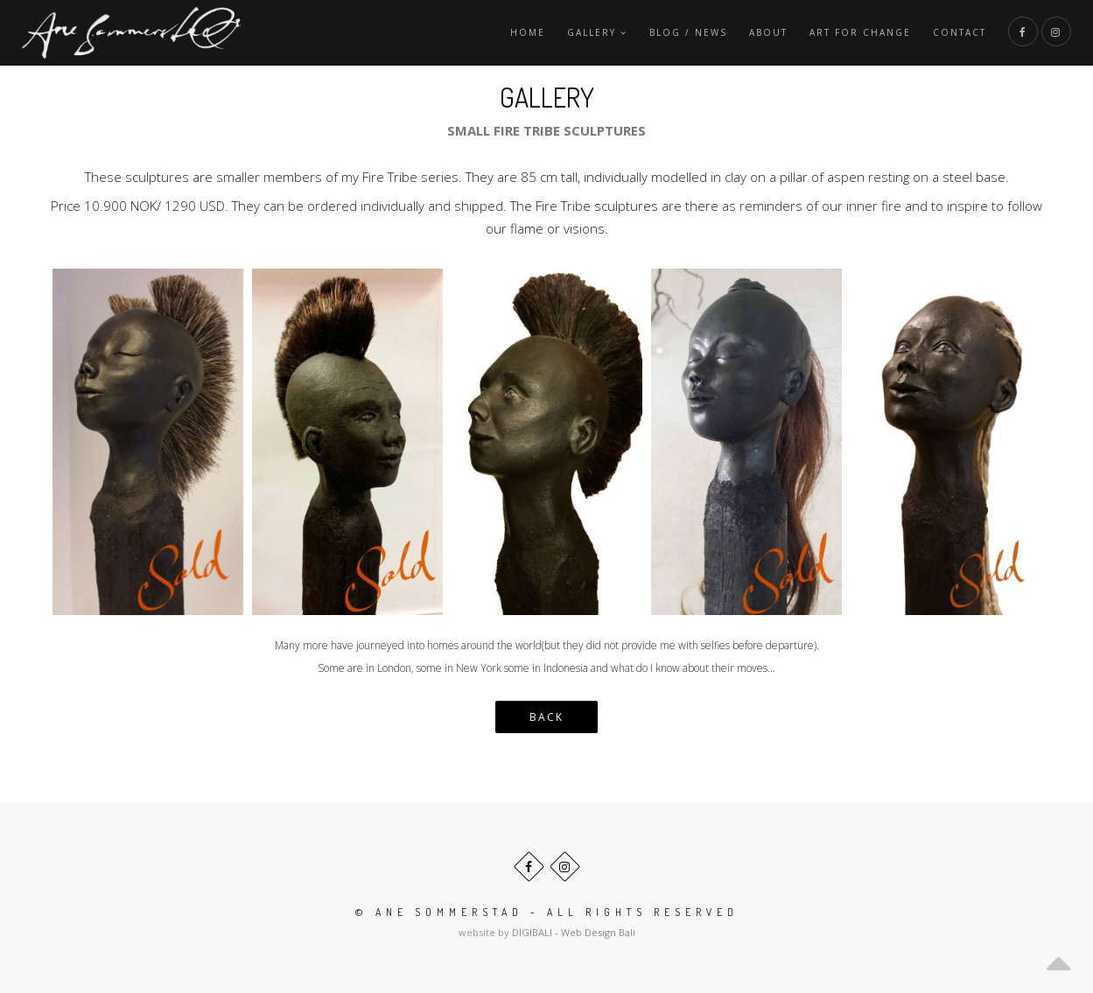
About (768, 32)
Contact (959, 32)
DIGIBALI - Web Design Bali (573, 932)
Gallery (597, 32)
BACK (546, 717)
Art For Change (860, 32)
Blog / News (688, 32)
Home (527, 32)
